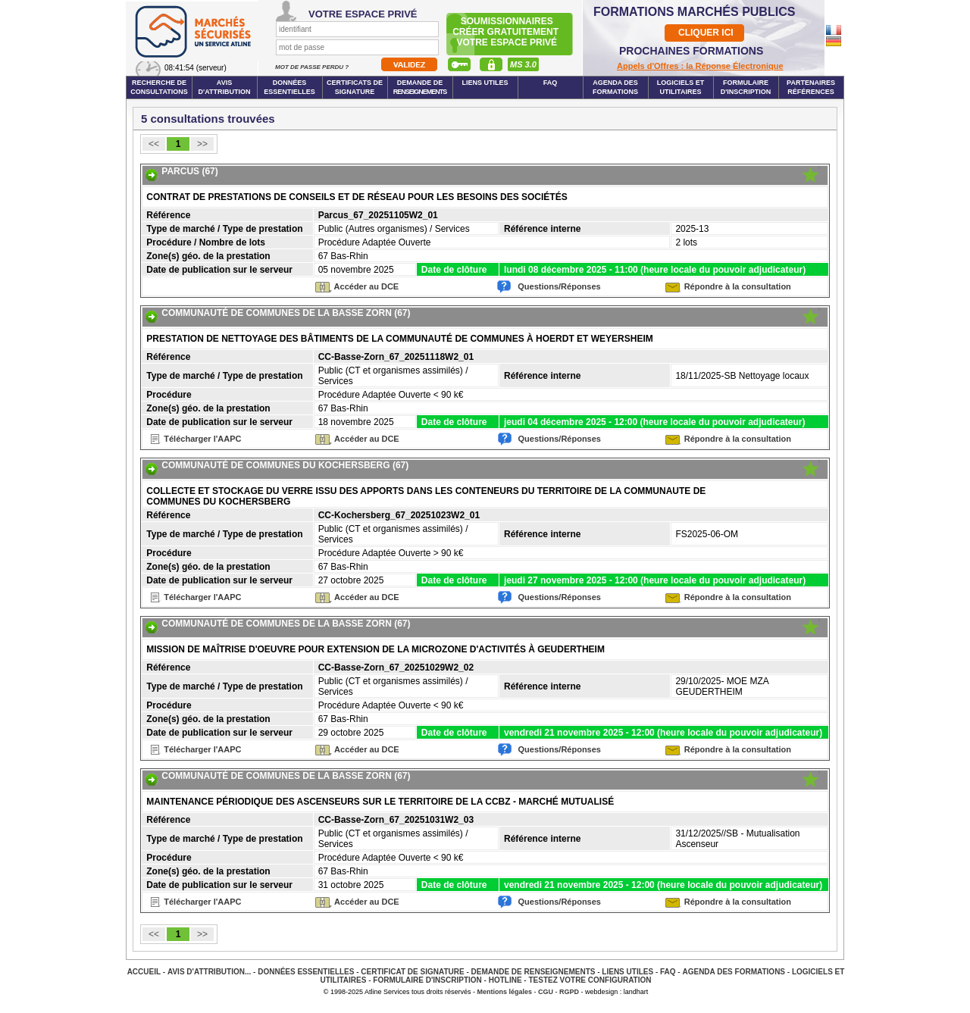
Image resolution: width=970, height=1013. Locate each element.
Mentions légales (505, 992)
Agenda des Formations (733, 972)
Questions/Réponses (559, 286)
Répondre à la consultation (737, 286)
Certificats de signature (355, 87)
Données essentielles (289, 87)
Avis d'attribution (225, 87)
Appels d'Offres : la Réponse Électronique (700, 65)
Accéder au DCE (366, 286)
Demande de (420, 87)
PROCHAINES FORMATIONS (691, 51)
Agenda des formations (615, 87)
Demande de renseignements (533, 972)
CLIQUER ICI (706, 32)
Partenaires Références (811, 87)
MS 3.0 (523, 64)
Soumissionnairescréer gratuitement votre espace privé (506, 32)
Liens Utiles (485, 82)
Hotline (505, 980)
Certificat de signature (412, 972)
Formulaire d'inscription (746, 87)
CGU (545, 992)
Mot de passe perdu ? (312, 67)
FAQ (550, 82)
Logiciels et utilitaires (681, 87)
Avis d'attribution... (209, 972)
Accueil (144, 972)
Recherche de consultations (159, 87)
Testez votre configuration (589, 980)
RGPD (569, 992)
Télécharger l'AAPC (202, 438)
